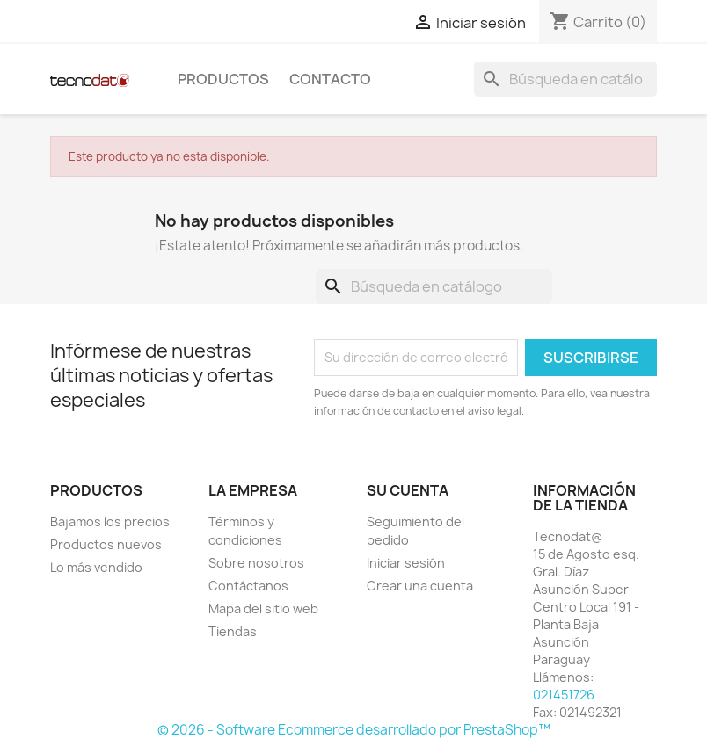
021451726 (563, 694)
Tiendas (232, 631)
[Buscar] (565, 79)
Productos (223, 79)
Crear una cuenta (420, 585)
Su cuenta (407, 490)
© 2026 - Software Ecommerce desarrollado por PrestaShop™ (353, 729)
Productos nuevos (106, 544)
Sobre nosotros (256, 562)
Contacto (330, 79)
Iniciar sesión (406, 562)
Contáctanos (248, 585)
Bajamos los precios (110, 521)
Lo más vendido (96, 567)
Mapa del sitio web (263, 608)
